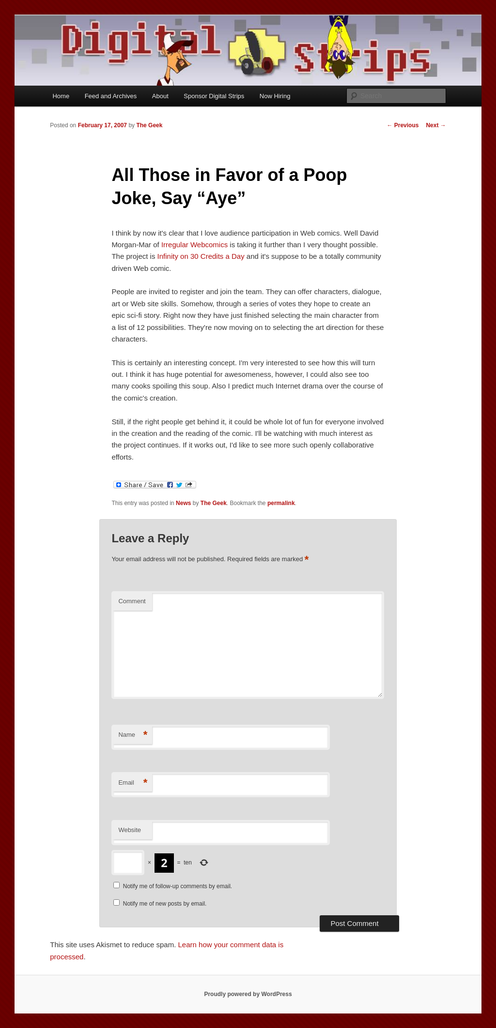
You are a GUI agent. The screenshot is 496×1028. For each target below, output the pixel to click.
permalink (281, 503)
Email (132, 783)
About (160, 96)
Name (132, 735)
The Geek (149, 125)
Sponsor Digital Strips (214, 96)
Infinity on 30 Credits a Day (201, 256)
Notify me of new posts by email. (165, 903)
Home (60, 96)
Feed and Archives (111, 96)
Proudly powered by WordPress (248, 994)
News (183, 503)
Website (129, 830)
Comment (131, 601)
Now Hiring (275, 96)
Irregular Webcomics (194, 244)
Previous (402, 125)
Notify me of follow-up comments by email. (177, 886)
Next (436, 125)
